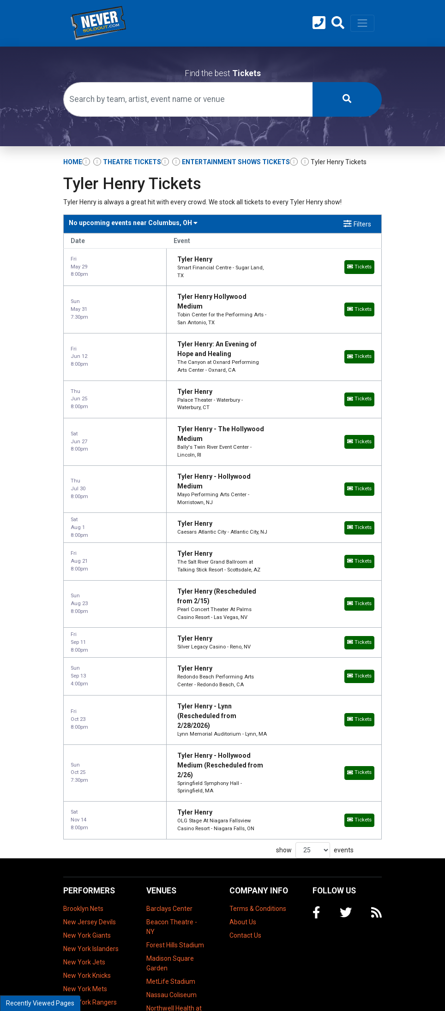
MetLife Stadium (170, 809)
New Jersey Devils (89, 749)
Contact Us (245, 763)
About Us (242, 749)
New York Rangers (90, 829)
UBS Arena (162, 974)
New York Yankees (90, 856)
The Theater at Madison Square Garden (170, 928)
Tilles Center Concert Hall (164, 955)
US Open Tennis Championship (86, 888)
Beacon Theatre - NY (171, 754)
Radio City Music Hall (176, 905)
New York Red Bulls (91, 843)
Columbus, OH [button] (133, 223)
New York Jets (84, 789)
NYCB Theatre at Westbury (170, 873)
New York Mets (85, 816)
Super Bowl (79, 870)
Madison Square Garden (170, 790)
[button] (337, 23)
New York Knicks (87, 803)
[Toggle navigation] (362, 23)
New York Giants (87, 763)
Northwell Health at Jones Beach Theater (174, 845)
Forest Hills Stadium (175, 772)
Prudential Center (172, 891)
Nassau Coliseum (171, 822)
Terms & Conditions (257, 736)
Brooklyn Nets (83, 736)
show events (315, 678)
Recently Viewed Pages (40, 1003)
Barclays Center (169, 736)
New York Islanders (91, 776)
